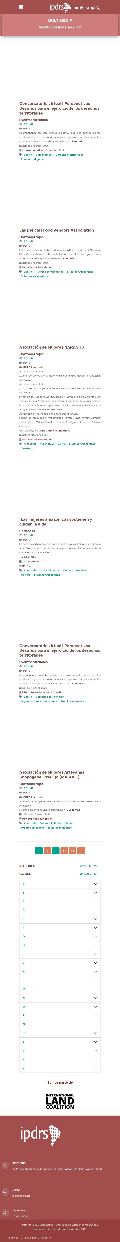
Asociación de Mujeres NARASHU (51, 347)
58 (72, 850)
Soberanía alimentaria (35, 276)
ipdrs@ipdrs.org (21, 1195)
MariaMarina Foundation (37, 267)
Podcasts (27, 531)
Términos (12, 1237)
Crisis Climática (50, 570)
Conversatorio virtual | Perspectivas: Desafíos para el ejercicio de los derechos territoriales (59, 650)
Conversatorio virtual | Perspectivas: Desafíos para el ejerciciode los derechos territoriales (59, 108)
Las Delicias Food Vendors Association (56, 230)
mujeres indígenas (60, 827)
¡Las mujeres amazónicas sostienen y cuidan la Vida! (55, 521)
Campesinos (44, 154)
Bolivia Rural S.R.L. (77, 1229)
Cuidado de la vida (74, 570)
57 (64, 850)
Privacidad (30, 1237)
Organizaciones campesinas (39, 701)
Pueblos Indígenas (32, 159)
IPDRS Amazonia (33, 367)
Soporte (46, 1237)
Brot (61, 150)
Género (26, 574)
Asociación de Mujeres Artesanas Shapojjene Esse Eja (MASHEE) (51, 774)
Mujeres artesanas (33, 827)
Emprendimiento (50, 823)
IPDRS (26, 128)
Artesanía (30, 444)
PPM (24, 692)
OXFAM (26, 566)
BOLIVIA (29, 124)
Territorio (27, 448)
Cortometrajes (31, 237)
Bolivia (28, 154)
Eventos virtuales (33, 120)
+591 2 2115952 (21, 1216)
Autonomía (47, 444)
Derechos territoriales (70, 154)
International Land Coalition (39, 150)
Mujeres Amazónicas (80, 271)
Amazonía (30, 570)
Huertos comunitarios (49, 271)
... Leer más (76, 141)
